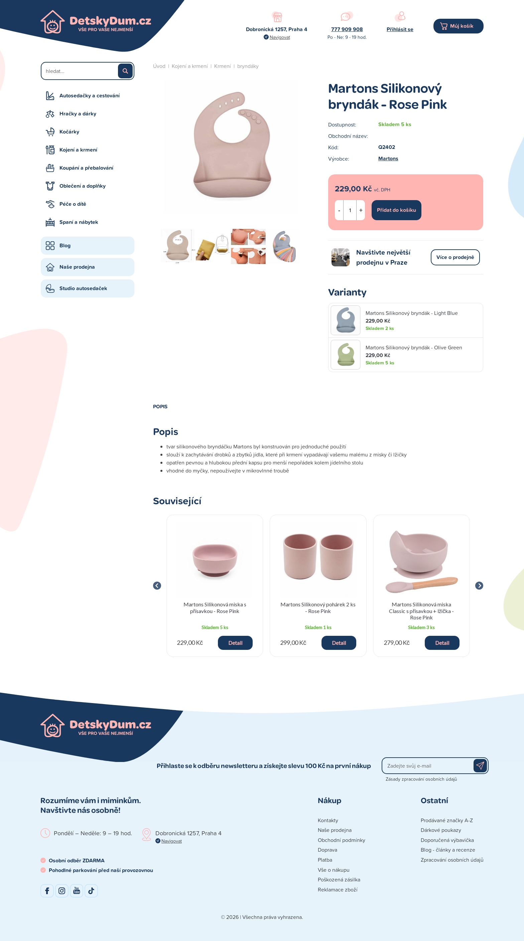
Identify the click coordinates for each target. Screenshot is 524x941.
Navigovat (280, 37)
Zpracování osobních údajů (452, 859)
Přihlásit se (400, 29)
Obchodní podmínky (341, 840)
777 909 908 (347, 29)
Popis (160, 406)
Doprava (327, 849)
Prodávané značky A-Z (447, 820)
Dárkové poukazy (441, 830)
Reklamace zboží (338, 889)
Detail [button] (235, 642)
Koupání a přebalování (86, 168)
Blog (65, 245)
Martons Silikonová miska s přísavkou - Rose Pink (214, 607)
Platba (325, 859)
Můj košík (462, 26)
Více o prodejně (455, 257)
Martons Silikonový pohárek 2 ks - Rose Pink (318, 607)
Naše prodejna (77, 267)
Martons (388, 158)
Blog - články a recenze (448, 849)
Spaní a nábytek (78, 222)
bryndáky (248, 66)
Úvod (159, 66)
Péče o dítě (72, 204)
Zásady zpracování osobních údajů (421, 779)
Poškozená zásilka (339, 879)
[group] (214, 585)
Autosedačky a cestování (89, 95)
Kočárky (69, 132)
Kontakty (328, 820)
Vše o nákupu (334, 869)
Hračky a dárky (77, 113)
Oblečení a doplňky (82, 186)
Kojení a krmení (78, 150)
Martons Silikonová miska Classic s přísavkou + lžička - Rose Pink (421, 610)
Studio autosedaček (83, 288)
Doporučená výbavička (447, 840)
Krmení (222, 66)
